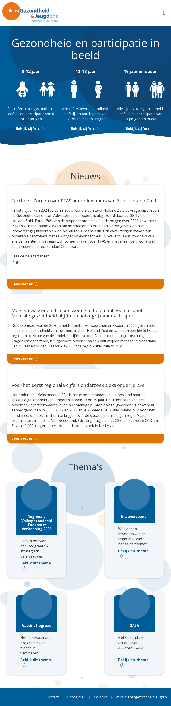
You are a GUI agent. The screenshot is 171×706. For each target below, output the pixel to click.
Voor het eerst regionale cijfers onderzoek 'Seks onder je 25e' (79, 385)
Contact (52, 697)
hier (16, 262)
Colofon (100, 697)
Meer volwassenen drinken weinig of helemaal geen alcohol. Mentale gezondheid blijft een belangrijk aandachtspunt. (78, 313)
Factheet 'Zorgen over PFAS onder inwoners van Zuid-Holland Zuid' (84, 200)
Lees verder (22, 284)
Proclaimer (76, 697)
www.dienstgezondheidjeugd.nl (142, 697)
